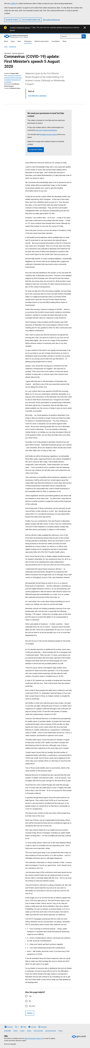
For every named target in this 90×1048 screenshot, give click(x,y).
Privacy (60, 1030)
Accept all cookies (12, 20)
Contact (22, 1030)
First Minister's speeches (37, 96)
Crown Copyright (38, 1030)
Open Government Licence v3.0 (34, 1038)
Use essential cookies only (31, 20)
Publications (28, 41)
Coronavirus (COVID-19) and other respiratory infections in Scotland (13, 78)
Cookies (29, 1030)
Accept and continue (35, 149)
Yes (30, 996)
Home (6, 46)
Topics (13, 41)
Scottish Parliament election (20, 28)
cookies (13, 3)
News (19, 41)
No (30, 1001)
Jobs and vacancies (50, 1030)
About (6, 41)
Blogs (64, 41)
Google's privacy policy (48, 134)
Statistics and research (41, 41)
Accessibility (7, 1030)
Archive (15, 1030)
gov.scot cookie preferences (46, 130)
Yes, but (32, 1006)
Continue (30, 1013)
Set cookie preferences (51, 20)
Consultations (55, 41)
